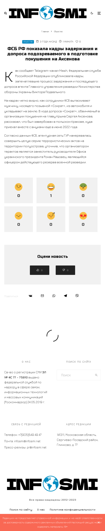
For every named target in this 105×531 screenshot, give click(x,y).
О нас (41, 509)
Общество (28, 42)
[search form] (74, 375)
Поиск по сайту (21, 509)
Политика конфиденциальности (72, 509)
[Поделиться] (30, 295)
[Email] (42, 295)
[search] (96, 375)
